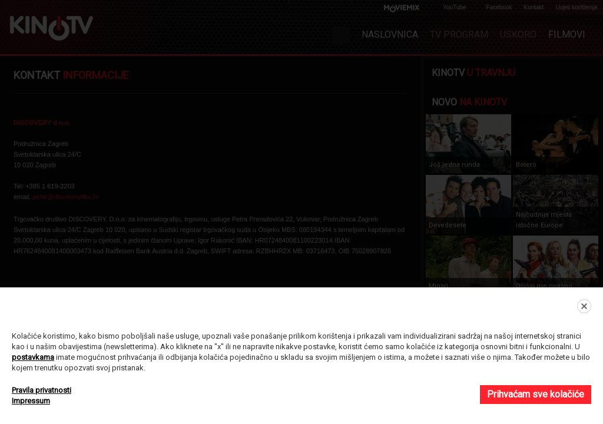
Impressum (31, 400)
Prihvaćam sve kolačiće (535, 394)
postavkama (33, 357)
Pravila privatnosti (41, 390)
